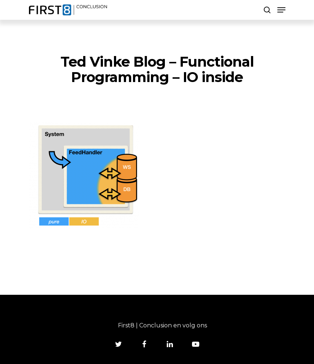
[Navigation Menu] (281, 10)
